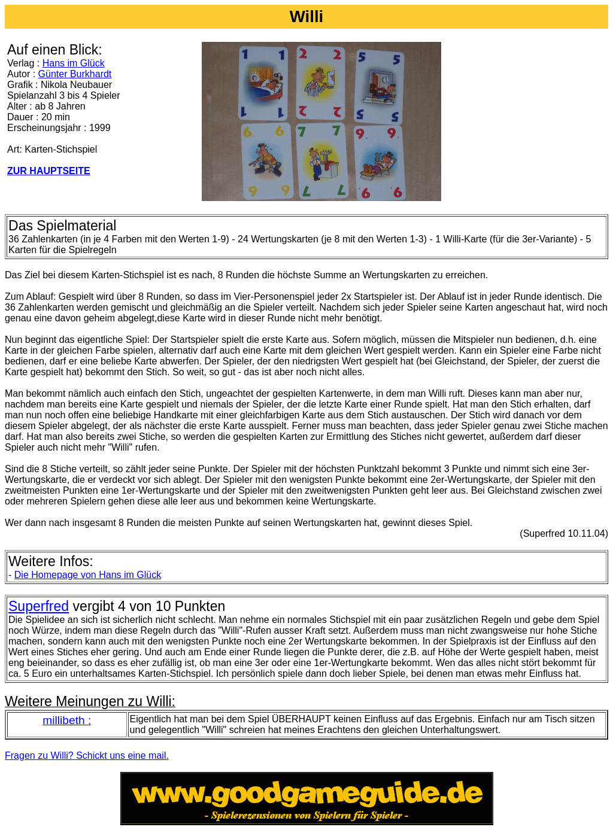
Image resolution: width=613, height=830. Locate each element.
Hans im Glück (74, 63)
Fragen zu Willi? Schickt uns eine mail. (87, 755)
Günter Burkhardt (75, 74)
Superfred (38, 606)
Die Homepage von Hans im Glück (87, 575)
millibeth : (67, 720)
